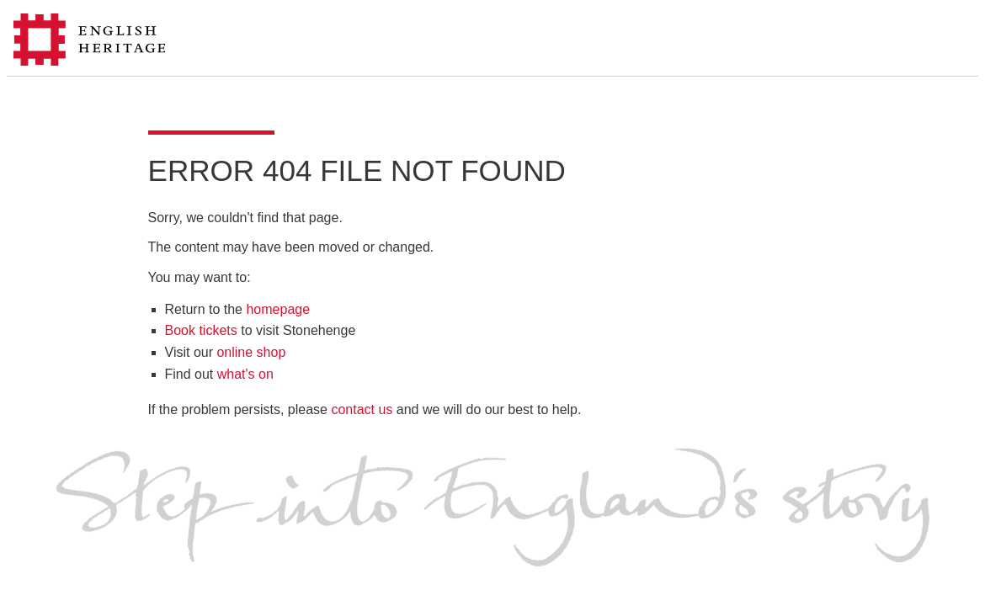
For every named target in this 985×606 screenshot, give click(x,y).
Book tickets (201, 330)
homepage (278, 309)
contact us (361, 409)
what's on (245, 374)
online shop (250, 352)
